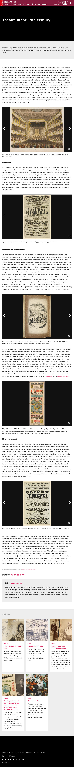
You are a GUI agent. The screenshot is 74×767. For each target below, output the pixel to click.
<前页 (4, 128)
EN (66, 3)
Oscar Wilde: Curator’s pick (13, 647)
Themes (21, 4)
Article (6, 643)
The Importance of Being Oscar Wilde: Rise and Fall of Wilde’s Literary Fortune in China (12, 705)
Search (71, 3)
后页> (69, 128)
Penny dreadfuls (34, 701)
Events (44, 4)
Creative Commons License (28, 569)
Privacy (5, 756)
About (65, 4)
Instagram (62, 2)
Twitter (67, 2)
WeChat (58, 2)
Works (28, 4)
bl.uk (43, 752)
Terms (12, 756)
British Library (1, 3)
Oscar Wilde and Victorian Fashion (58, 647)
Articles (36, 4)
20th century (48, 376)
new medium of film (63, 376)
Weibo (60, 2)
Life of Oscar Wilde (35, 646)
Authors (57, 4)
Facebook (65, 2)
